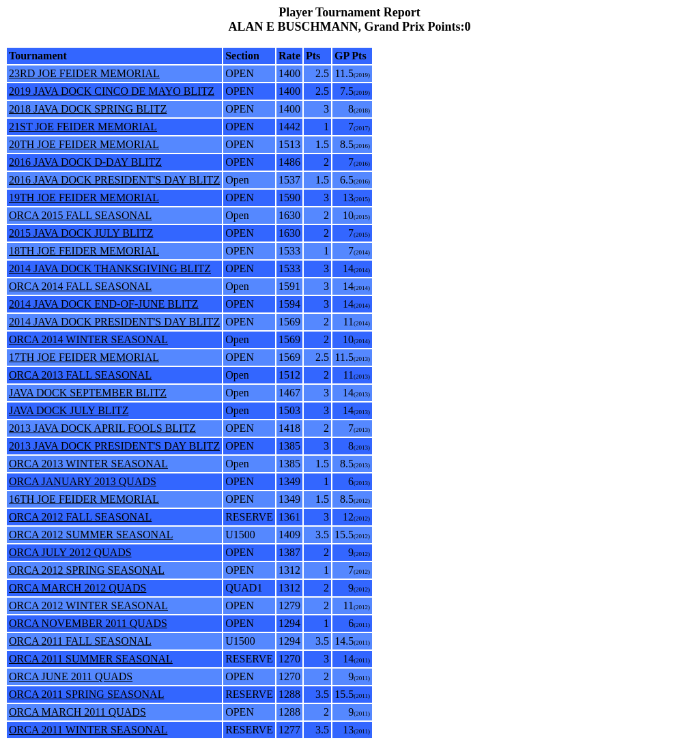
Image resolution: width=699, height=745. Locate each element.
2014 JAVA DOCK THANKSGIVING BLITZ (110, 268)
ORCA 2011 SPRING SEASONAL (86, 694)
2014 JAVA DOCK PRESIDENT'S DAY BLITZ (114, 321)
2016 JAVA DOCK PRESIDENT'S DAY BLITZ (114, 180)
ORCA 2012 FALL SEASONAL (80, 517)
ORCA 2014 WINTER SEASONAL (88, 339)
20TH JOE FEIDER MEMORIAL (84, 144)
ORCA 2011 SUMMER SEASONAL (91, 658)
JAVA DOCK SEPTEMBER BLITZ (88, 392)
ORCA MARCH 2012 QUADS (77, 588)
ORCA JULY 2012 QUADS (70, 552)
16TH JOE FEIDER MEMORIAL (84, 499)
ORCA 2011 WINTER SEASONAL (88, 729)
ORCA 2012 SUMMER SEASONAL (91, 534)
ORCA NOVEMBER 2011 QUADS (88, 623)
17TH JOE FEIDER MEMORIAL (84, 357)
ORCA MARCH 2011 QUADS (77, 712)
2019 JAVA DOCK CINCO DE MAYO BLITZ (111, 91)
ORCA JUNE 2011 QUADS (70, 676)
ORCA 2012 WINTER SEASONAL (88, 605)
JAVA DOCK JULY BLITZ (68, 410)
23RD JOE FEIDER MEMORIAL (84, 73)
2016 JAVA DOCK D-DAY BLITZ (85, 162)
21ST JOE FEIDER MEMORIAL (83, 126)
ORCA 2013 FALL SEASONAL (80, 375)
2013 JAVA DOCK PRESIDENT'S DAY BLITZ (114, 446)
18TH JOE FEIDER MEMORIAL (84, 251)
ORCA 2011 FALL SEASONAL (80, 641)
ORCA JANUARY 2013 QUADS (82, 481)
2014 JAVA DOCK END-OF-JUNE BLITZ (104, 304)
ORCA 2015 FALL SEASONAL (80, 215)
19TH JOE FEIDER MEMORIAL (84, 197)
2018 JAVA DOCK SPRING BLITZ (88, 109)
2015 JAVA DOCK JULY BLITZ (81, 233)
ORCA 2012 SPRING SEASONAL (87, 570)
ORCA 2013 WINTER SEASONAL (88, 463)
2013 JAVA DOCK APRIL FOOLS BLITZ (102, 428)
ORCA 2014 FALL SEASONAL (80, 286)
